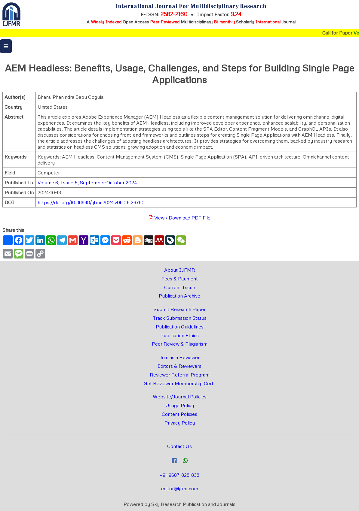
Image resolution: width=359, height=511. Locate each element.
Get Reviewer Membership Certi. (180, 383)
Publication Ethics (179, 335)
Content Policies (179, 414)
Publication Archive (179, 296)
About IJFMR (179, 270)
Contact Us (179, 446)
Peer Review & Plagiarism (179, 344)
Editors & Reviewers (179, 366)
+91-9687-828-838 (179, 475)
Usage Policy (179, 405)
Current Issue (179, 287)
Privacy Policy (179, 423)
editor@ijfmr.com (179, 488)
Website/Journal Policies (180, 397)
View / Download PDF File (179, 218)
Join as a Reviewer (180, 357)
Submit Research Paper (180, 309)
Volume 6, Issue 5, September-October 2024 (87, 183)
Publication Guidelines (180, 327)
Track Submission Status (180, 318)
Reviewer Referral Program (180, 375)
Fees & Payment (179, 279)
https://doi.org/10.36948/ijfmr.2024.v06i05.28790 (91, 202)
